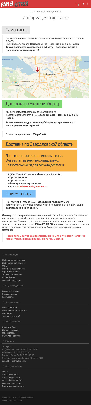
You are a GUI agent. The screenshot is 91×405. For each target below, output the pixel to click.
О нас (5, 266)
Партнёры (7, 313)
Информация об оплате (13, 263)
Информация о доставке (13, 260)
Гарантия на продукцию (13, 386)
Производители (9, 307)
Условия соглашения (12, 274)
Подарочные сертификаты (14, 310)
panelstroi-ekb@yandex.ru (32, 186)
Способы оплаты (10, 374)
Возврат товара (9, 294)
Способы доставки (11, 377)
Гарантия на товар (11, 271)
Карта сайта (7, 297)
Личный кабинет (9, 327)
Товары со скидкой (11, 316)
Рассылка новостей (11, 336)
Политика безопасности (13, 269)
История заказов (10, 330)
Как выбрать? (8, 277)
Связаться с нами (10, 291)
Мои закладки (8, 333)
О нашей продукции (11, 280)
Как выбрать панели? (12, 380)
